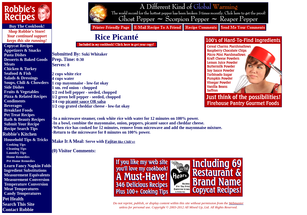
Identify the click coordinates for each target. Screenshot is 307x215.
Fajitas (120, 141)
